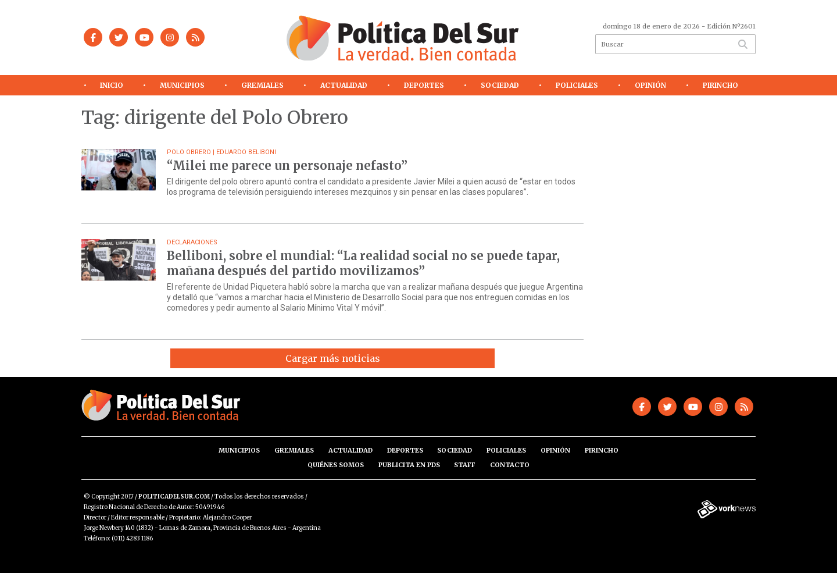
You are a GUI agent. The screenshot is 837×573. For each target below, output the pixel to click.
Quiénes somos (335, 465)
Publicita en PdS (409, 465)
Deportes (424, 85)
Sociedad (500, 85)
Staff (464, 465)
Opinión (650, 85)
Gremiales (262, 85)
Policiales (577, 85)
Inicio (111, 85)
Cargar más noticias (332, 358)
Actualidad (343, 85)
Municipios (182, 85)
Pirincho (720, 85)
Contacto (510, 465)
